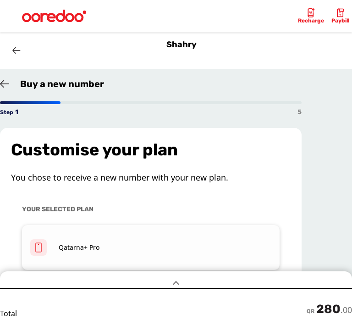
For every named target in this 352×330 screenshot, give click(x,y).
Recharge (311, 20)
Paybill (340, 20)
